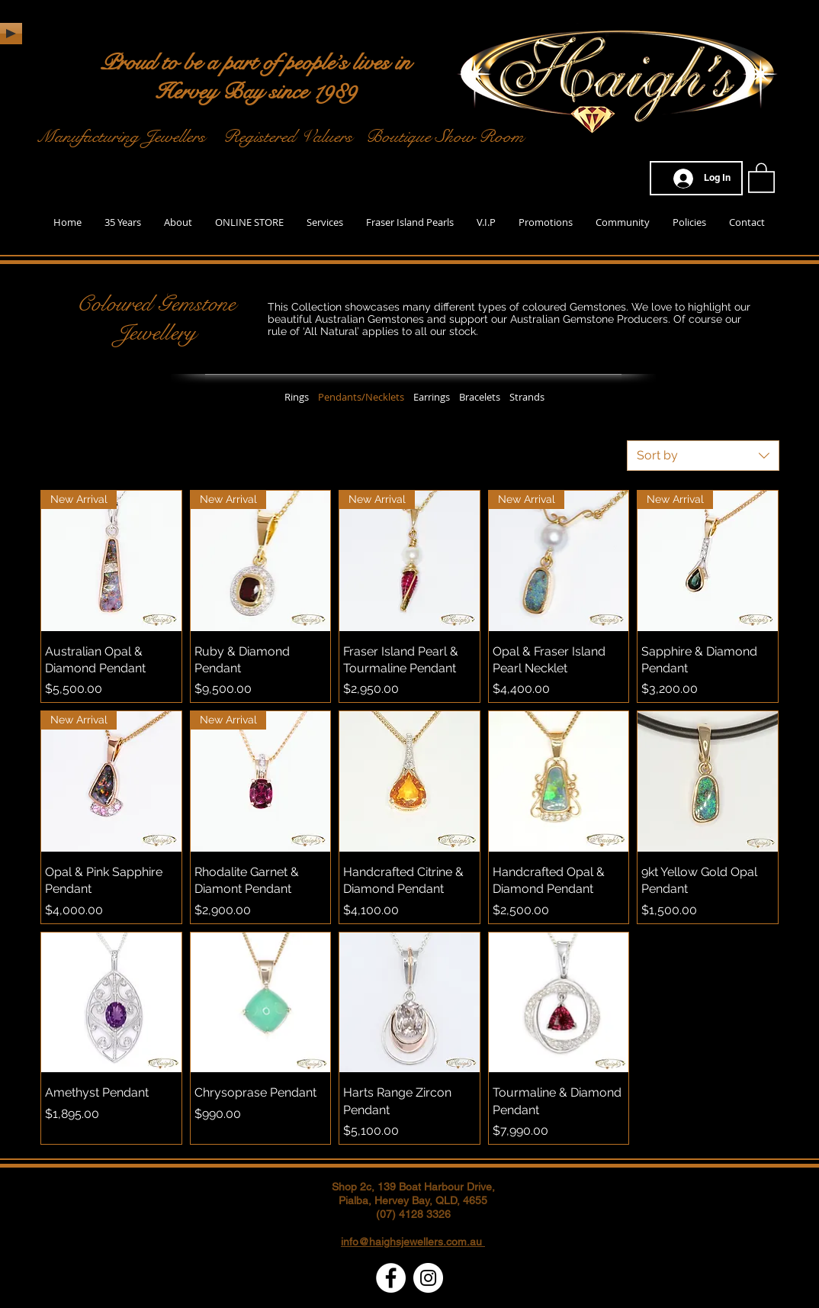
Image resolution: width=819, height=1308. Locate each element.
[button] (761, 177)
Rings (296, 397)
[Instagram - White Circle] (428, 1278)
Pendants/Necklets (361, 397)
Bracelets (479, 397)
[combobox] (703, 455)
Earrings (431, 397)
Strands (526, 397)
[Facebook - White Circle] (391, 1278)
